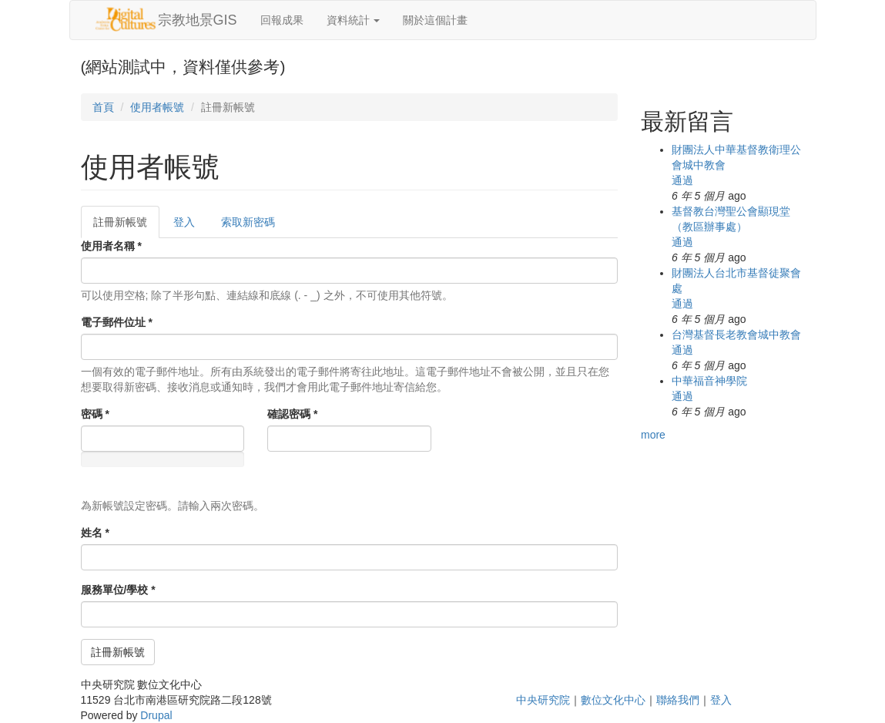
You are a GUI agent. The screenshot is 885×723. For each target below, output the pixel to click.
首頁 (103, 107)
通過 (682, 180)
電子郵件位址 (117, 322)
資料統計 (353, 20)
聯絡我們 (677, 700)
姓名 (95, 532)
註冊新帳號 (126, 226)
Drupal (156, 715)
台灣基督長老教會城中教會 (736, 334)
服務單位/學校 (118, 589)
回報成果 (281, 20)
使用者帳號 (157, 107)
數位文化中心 (613, 700)
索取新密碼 (248, 222)
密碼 (95, 414)
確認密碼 (292, 414)
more (653, 435)
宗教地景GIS (197, 20)
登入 (184, 222)
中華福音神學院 (709, 381)
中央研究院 (543, 700)
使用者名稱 (111, 246)
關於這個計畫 (435, 20)
